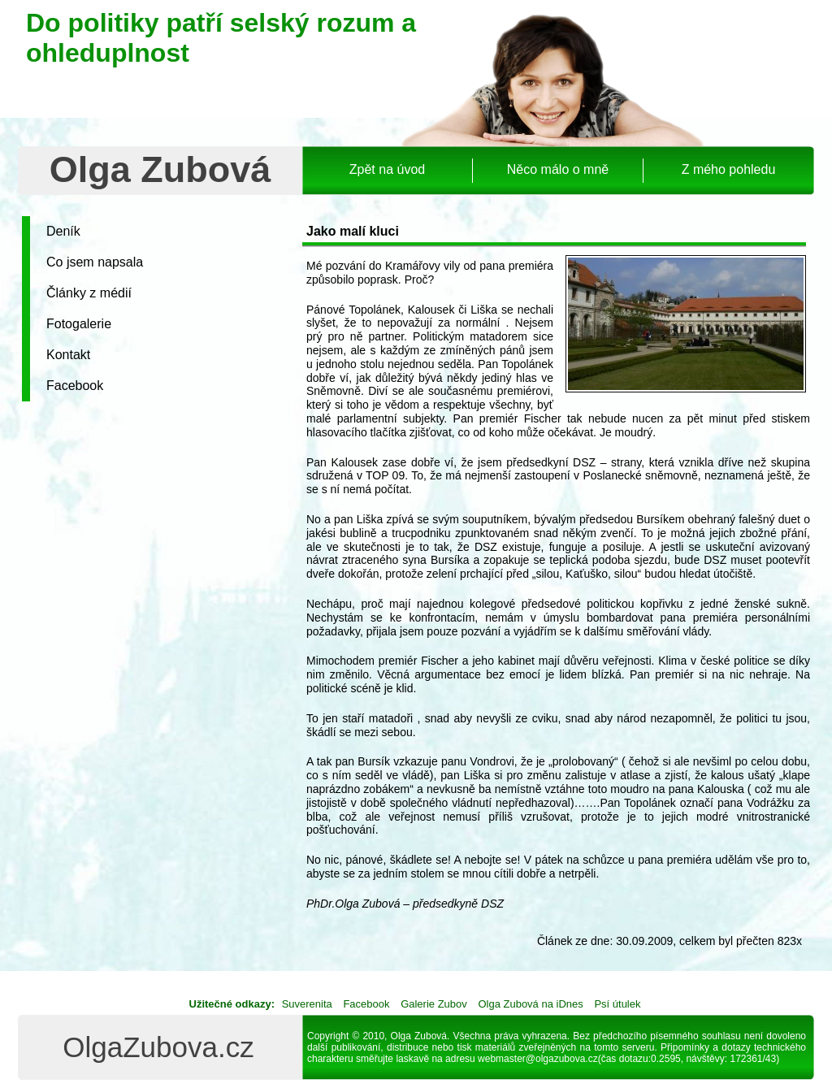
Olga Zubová (160, 169)
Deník (63, 231)
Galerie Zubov (434, 1004)
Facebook (74, 385)
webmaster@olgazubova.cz (538, 1058)
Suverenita (307, 1004)
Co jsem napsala (94, 262)
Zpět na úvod (387, 169)
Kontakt (68, 355)
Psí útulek (617, 1004)
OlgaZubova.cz (158, 1047)
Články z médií (89, 293)
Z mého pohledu (729, 169)
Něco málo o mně (558, 169)
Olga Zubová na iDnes (530, 1004)
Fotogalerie (78, 324)
